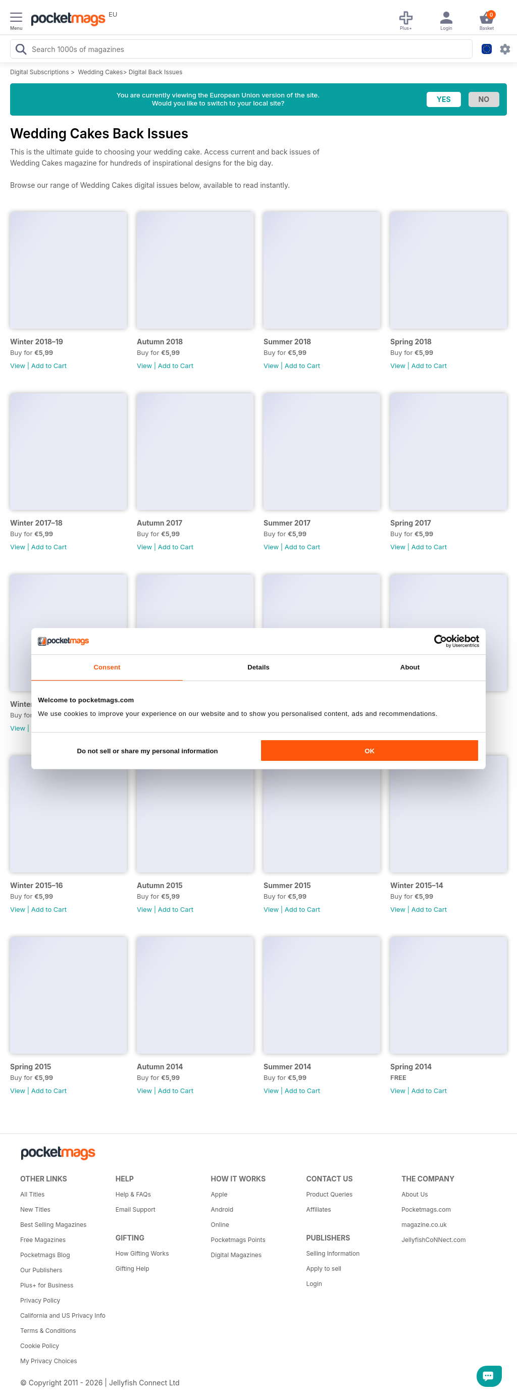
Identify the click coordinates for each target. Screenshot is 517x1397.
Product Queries (329, 1194)
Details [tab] (258, 667)
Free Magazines (43, 1240)
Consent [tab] (106, 667)
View (17, 365)
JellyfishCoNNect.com (433, 1240)
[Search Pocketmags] (20, 50)
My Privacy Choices (48, 1361)
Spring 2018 (411, 341)
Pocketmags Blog (45, 1255)
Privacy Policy (40, 1300)
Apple (219, 1194)
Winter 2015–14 (416, 885)
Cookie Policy (39, 1346)
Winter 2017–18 (36, 523)
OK (370, 751)
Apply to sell (323, 1268)
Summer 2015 (287, 885)
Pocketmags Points (238, 1240)
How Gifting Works (142, 1253)
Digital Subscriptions (39, 72)
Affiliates (318, 1209)
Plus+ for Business (46, 1285)
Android (222, 1209)
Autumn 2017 (159, 523)
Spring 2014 (411, 1066)
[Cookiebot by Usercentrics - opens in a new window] (435, 641)
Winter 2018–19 (36, 341)
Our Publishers (41, 1270)
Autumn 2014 (160, 1066)
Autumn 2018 (160, 341)
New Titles (35, 1209)
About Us (414, 1194)
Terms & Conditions (48, 1330)
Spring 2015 (30, 1066)
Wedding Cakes (100, 72)
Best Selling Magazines (53, 1224)
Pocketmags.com (426, 1209)
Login (314, 1283)
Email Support (136, 1209)
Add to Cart (49, 365)
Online (220, 1224)
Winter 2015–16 (36, 885)
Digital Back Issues (156, 72)
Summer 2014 (288, 1066)
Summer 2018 (287, 341)
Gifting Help (132, 1268)
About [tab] (410, 667)
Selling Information (332, 1253)
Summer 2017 (287, 523)
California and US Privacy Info (63, 1315)
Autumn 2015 (160, 885)
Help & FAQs (133, 1194)
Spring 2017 (410, 523)
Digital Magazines (236, 1255)
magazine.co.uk (424, 1224)
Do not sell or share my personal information (147, 751)
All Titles (32, 1194)
